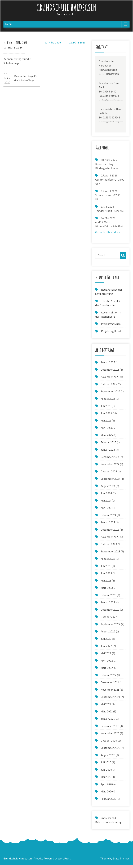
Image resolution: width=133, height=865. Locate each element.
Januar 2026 (108, 362)
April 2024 (107, 508)
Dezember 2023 (110, 529)
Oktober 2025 (109, 384)
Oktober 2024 (109, 471)
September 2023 (110, 551)
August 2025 (108, 399)
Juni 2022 (106, 646)
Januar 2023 (108, 602)
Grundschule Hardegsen (67, 7)
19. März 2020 (77, 42)
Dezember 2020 (110, 726)
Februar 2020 (108, 799)
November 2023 (110, 537)
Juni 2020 (106, 769)
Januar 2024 (108, 522)
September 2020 (110, 748)
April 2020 (107, 784)
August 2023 (108, 559)
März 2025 (107, 435)
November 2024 (110, 464)
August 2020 (108, 755)
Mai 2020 (106, 777)
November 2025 (110, 377)
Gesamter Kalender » (107, 232)
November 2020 (110, 733)
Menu (8, 24)
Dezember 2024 (110, 457)
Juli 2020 (106, 762)
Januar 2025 (108, 449)
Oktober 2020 (109, 740)
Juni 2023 (106, 573)
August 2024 (108, 486)
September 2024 (110, 479)
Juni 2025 (106, 413)
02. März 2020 (53, 42)
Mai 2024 (106, 500)
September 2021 (110, 697)
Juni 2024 (106, 493)
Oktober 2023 (109, 544)
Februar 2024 (108, 515)
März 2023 (107, 588)
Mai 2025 (106, 420)
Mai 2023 (106, 580)
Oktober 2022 (109, 617)
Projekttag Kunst (111, 331)
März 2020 (107, 791)
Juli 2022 (106, 639)
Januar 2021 (108, 719)
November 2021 (110, 689)
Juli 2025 (106, 406)
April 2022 (107, 660)
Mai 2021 (106, 704)
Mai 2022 (106, 653)
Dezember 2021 (110, 682)
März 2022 (107, 668)
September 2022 (110, 624)
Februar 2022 (108, 675)
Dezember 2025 (110, 369)
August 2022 (108, 631)
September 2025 (110, 391)
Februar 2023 (108, 595)
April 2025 (107, 428)
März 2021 (107, 711)
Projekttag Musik (111, 324)
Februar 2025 (108, 442)
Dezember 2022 (110, 609)
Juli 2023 (106, 566)
